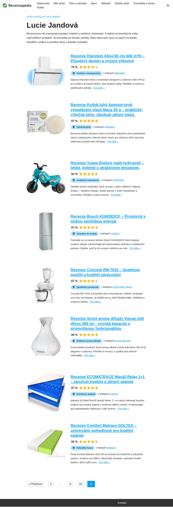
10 (80, 484)
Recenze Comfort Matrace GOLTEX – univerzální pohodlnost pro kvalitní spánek (103, 430)
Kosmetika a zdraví (144, 3)
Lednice (115, 233)
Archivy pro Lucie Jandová (47, 16)
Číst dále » (99, 88)
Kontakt (122, 503)
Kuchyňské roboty (122, 287)
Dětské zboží (122, 3)
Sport (94, 3)
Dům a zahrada (77, 3)
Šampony (110, 126)
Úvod (29, 16)
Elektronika (43, 3)
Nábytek (106, 3)
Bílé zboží (59, 3)
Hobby (40, 7)
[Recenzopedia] (17, 5)
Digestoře (120, 73)
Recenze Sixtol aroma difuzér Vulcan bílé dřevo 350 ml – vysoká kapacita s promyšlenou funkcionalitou (107, 324)
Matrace (114, 394)
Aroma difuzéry (123, 340)
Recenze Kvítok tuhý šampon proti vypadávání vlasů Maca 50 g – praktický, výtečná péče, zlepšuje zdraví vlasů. (107, 110)
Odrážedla (118, 180)
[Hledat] (168, 5)
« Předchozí (35, 484)
